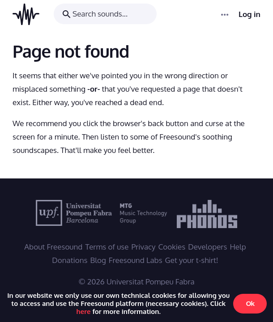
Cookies (172, 246)
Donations (69, 260)
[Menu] (225, 14)
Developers (207, 246)
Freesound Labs (135, 260)
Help (238, 246)
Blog (98, 260)
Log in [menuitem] (249, 14)
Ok (250, 303)
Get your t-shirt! (191, 260)
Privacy (143, 246)
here (84, 311)
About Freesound (53, 246)
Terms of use (106, 246)
